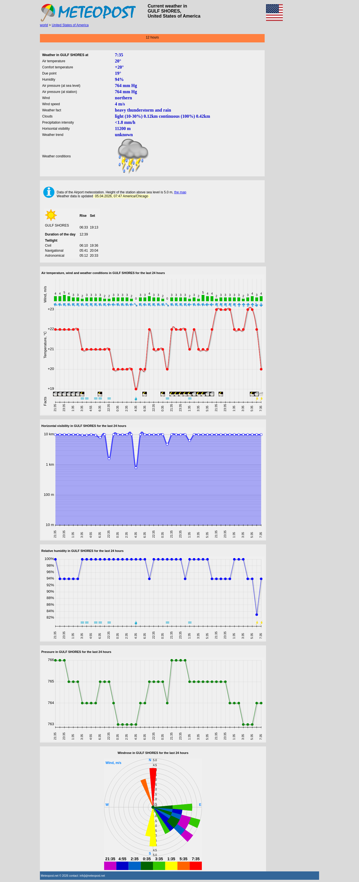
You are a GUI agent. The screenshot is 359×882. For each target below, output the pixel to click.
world (44, 25)
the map (180, 192)
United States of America (70, 25)
